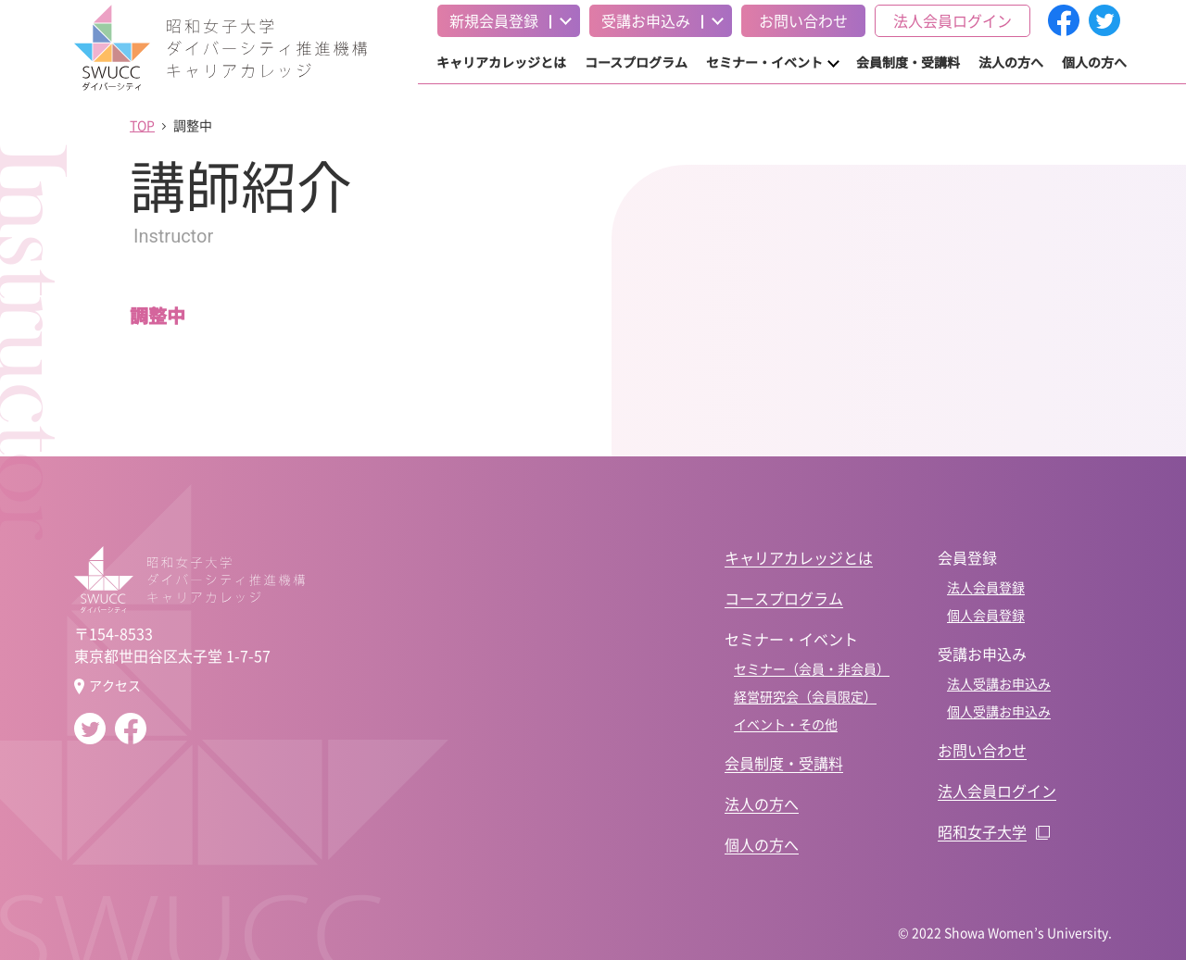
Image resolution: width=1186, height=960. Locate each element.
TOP (142, 125)
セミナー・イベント (764, 62)
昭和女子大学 (982, 831)
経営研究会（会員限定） (805, 696)
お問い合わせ (803, 20)
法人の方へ (1010, 62)
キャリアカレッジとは (501, 62)
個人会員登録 (986, 614)
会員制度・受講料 (908, 62)
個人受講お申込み (999, 711)
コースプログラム (636, 62)
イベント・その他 (786, 724)
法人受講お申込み (999, 683)
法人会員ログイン (952, 20)
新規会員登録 (493, 20)
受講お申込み (645, 20)
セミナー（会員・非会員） (812, 668)
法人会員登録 (986, 587)
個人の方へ (1094, 62)
